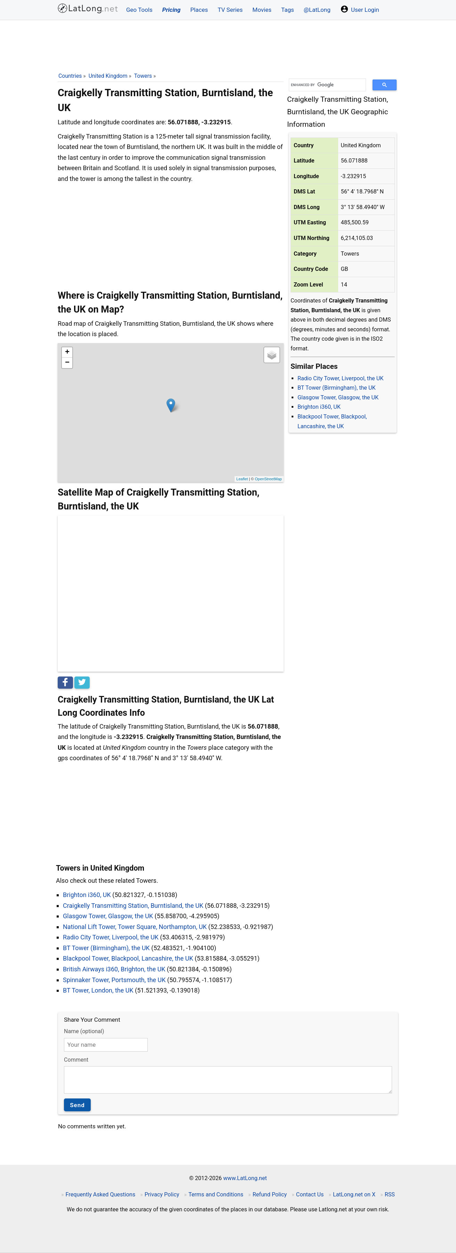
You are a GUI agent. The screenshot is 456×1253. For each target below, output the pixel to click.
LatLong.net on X (354, 1194)
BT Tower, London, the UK (98, 990)
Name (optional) (84, 1031)
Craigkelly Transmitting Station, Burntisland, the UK (133, 905)
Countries (70, 76)
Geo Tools (139, 9)
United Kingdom (108, 76)
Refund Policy (270, 1194)
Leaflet (242, 479)
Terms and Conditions (215, 1194)
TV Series (230, 9)
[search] (325, 85)
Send (77, 1105)
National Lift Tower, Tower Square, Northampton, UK (135, 926)
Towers (143, 76)
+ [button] (67, 352)
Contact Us (310, 1194)
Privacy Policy (162, 1194)
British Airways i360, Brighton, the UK (114, 969)
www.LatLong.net (245, 1178)
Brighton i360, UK (319, 407)
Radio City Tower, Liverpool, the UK (340, 378)
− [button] (67, 363)
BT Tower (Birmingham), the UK (337, 387)
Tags (287, 9)
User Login (359, 9)
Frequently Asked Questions (101, 1194)
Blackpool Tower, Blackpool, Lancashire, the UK (128, 958)
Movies (261, 9)
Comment (76, 1059)
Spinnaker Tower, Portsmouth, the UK (114, 980)
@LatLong (317, 9)
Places (199, 9)
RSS (390, 1194)
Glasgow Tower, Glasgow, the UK (338, 397)
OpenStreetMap (268, 479)
